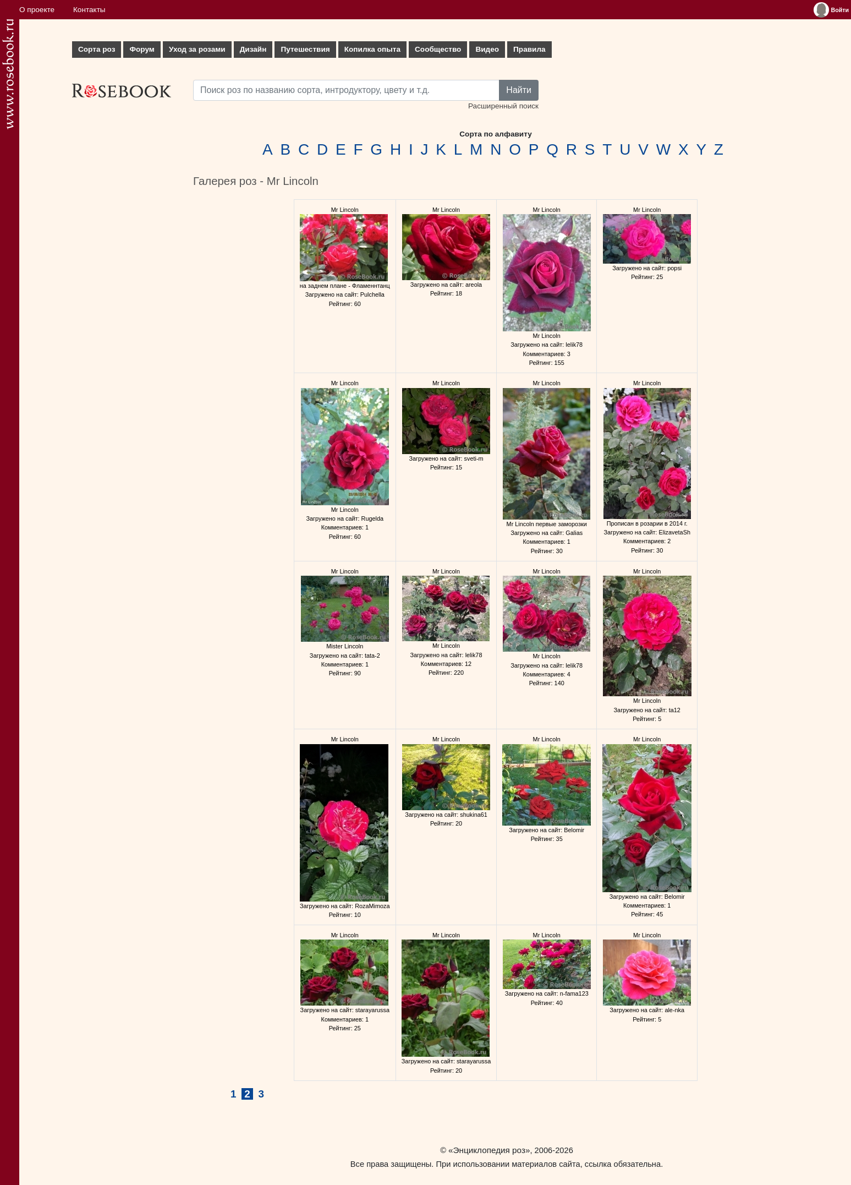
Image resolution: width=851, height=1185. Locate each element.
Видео (487, 49)
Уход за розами (197, 49)
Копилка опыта (372, 49)
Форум (141, 49)
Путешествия (305, 49)
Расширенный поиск (503, 106)
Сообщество (438, 49)
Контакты (89, 10)
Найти (518, 90)
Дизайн (253, 49)
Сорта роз (96, 49)
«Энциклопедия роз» (489, 1150)
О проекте (36, 10)
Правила (529, 49)
